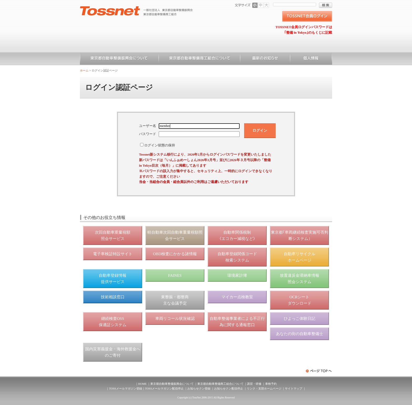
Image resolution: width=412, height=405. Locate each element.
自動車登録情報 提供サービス (112, 278)
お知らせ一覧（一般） (265, 59)
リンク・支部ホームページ (264, 388)
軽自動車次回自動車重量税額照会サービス (175, 235)
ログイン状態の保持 (159, 145)
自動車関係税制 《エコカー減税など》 (237, 235)
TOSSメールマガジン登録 (125, 388)
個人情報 (311, 59)
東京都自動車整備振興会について (119, 59)
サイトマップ (293, 388)
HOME (142, 383)
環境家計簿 (237, 275)
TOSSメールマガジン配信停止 (164, 388)
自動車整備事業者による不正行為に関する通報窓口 (237, 321)
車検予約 (271, 383)
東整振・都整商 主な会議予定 (175, 300)
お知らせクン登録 (198, 388)
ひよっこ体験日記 (299, 318)
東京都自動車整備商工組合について (199, 59)
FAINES (175, 275)
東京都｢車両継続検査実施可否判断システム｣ (299, 235)
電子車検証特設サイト (112, 254)
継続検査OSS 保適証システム (112, 321)
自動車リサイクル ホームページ (299, 257)
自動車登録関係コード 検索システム (237, 257)
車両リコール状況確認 (175, 318)
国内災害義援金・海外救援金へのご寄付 (112, 352)
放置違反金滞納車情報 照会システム (299, 278)
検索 (325, 5)
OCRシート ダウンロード (299, 300)
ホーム (84, 70)
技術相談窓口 (113, 297)
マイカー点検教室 (237, 297)
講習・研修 (254, 383)
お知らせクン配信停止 (228, 388)
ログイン (260, 130)
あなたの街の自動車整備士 (299, 334)
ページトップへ (319, 371)
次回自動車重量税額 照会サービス (112, 235)
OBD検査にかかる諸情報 (175, 254)
